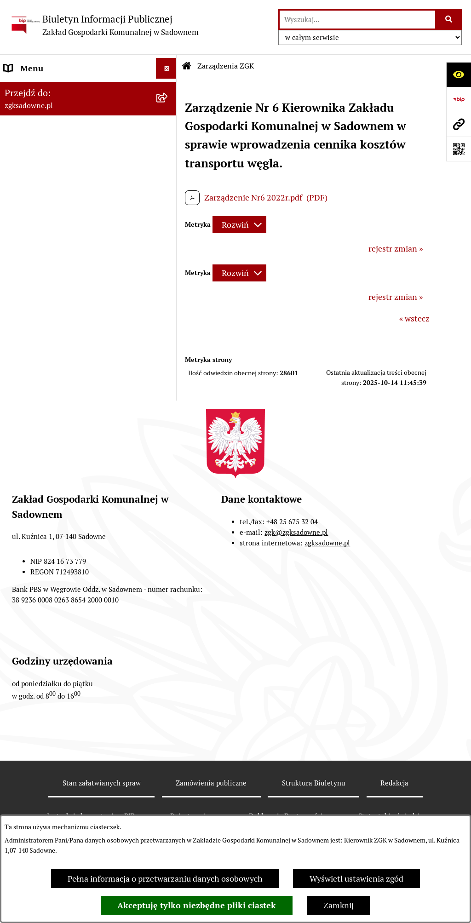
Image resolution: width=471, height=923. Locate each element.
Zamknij (338, 905)
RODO (15, 205)
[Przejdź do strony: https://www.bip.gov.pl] (458, 99)
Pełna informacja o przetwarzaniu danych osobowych (165, 878)
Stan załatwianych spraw (102, 783)
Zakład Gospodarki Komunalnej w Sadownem (65, 95)
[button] (168, 89)
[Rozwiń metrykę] (239, 224)
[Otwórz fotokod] (458, 149)
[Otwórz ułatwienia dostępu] (458, 74)
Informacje (24, 184)
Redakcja (394, 783)
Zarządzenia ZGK (35, 122)
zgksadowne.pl (327, 543)
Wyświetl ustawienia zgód (356, 878)
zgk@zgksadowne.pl (296, 532)
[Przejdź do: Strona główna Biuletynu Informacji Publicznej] (187, 66)
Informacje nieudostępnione (56, 163)
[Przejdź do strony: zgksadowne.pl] (458, 124)
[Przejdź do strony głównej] (104, 25)
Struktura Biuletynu (313, 783)
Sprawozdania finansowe (49, 225)
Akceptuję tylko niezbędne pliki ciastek (196, 905)
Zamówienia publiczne (211, 783)
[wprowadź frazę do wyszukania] (357, 19)
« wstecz (414, 318)
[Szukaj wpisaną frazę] (449, 19)
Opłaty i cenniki (33, 143)
